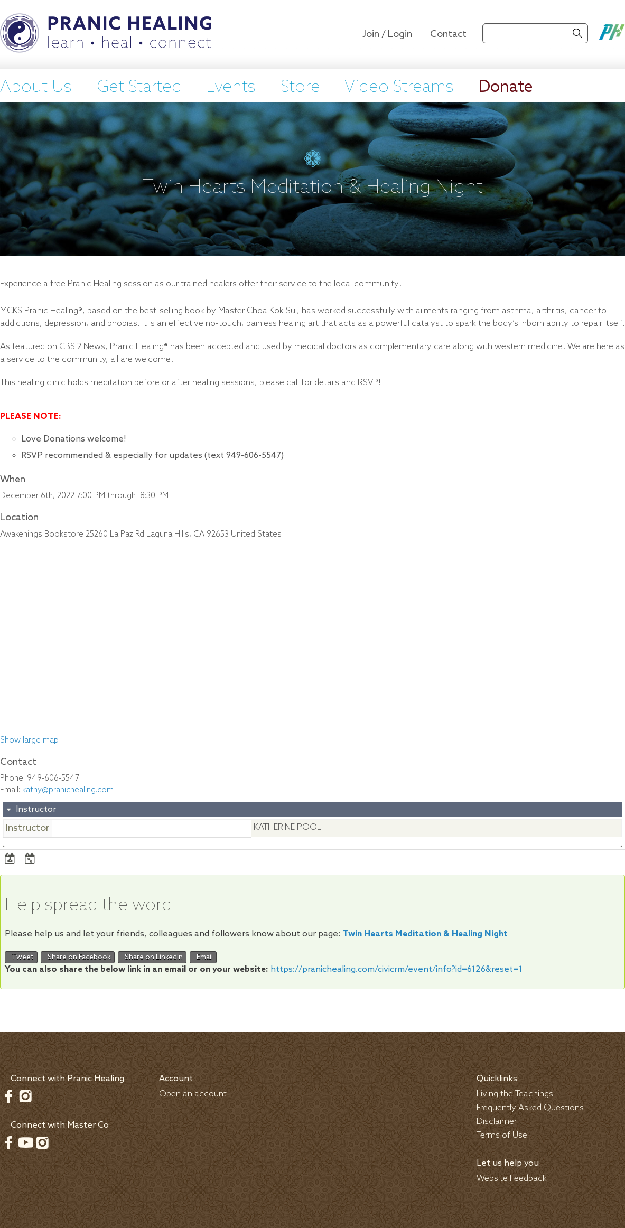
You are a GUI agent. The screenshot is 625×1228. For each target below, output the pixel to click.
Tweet (21, 957)
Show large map (29, 740)
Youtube (25, 1142)
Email (203, 957)
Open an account (193, 1094)
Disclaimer (497, 1122)
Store (300, 87)
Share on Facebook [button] (77, 957)
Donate (506, 87)
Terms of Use (502, 1135)
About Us (36, 87)
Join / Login (387, 34)
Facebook (8, 1096)
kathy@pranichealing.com (68, 790)
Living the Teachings (515, 1094)
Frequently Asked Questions (530, 1108)
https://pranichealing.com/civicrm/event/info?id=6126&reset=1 (396, 969)
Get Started (139, 87)
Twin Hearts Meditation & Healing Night (425, 934)
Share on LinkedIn (152, 957)
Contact (448, 34)
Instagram (25, 1096)
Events (231, 87)
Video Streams (399, 87)
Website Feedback (512, 1179)
